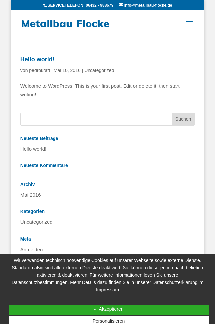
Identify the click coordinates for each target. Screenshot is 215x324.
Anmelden (31, 249)
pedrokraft (39, 70)
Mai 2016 (30, 195)
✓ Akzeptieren (108, 309)
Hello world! (37, 59)
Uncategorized (99, 70)
